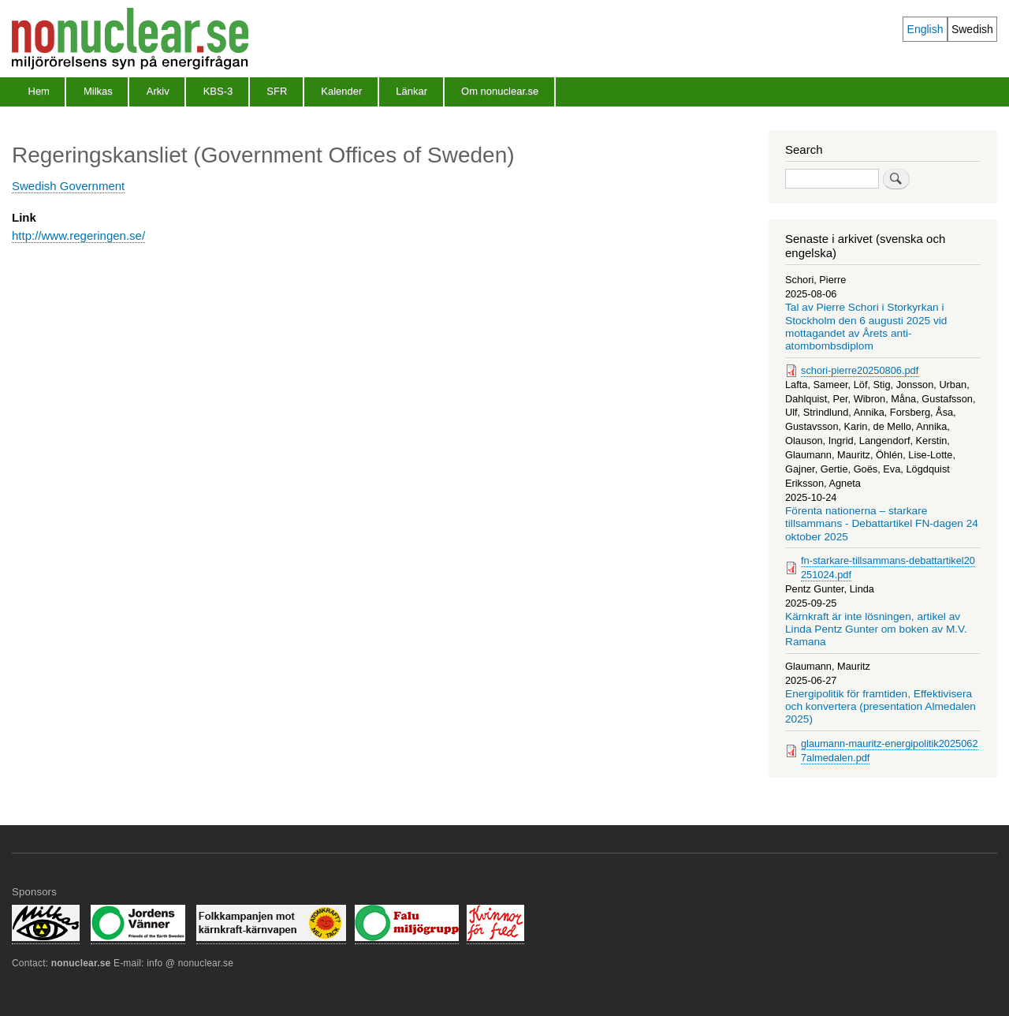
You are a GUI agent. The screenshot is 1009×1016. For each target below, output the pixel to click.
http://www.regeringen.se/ (78, 235)
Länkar (411, 91)
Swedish (972, 29)
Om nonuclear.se (499, 91)
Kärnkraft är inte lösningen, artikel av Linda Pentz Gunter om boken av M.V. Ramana (876, 629)
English (925, 29)
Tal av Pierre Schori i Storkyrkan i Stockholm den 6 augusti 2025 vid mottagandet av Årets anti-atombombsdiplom (866, 326)
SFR (276, 91)
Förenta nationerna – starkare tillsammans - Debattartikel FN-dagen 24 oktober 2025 (881, 524)
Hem (39, 91)
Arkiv (158, 91)
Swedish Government (68, 185)
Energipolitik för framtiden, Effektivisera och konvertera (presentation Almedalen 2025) (880, 707)
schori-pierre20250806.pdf (859, 370)
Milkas (98, 91)
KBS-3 (218, 91)
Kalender (341, 91)
